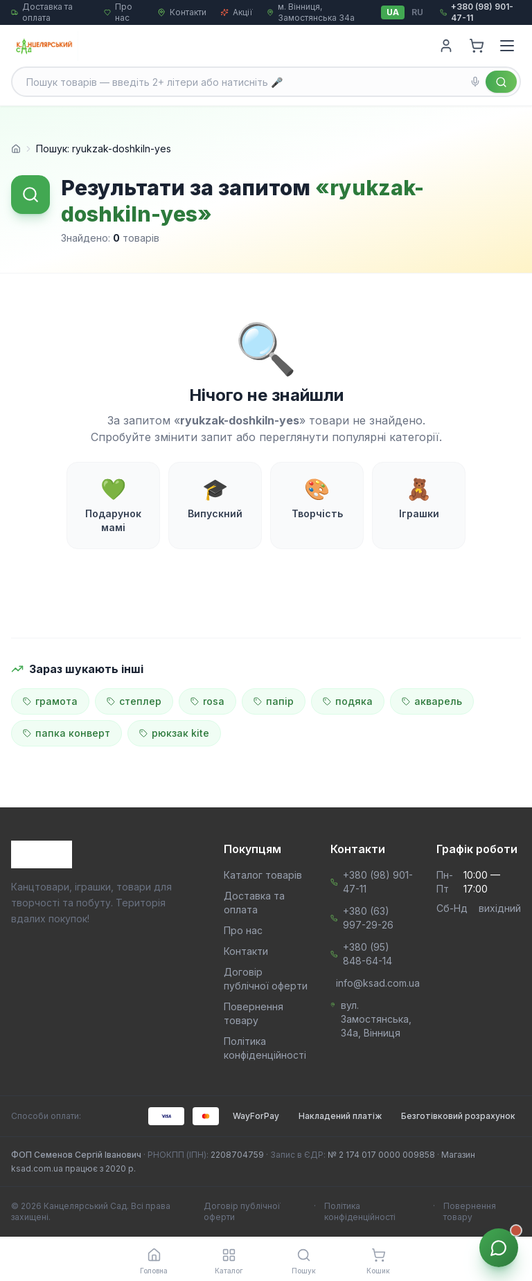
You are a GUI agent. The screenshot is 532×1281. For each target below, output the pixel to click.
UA (393, 12)
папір (274, 701)
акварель (432, 701)
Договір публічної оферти (242, 1211)
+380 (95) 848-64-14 (367, 954)
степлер (134, 701)
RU (417, 12)
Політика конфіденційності (360, 1211)
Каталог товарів (263, 875)
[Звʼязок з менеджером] (498, 1247)
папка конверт (66, 733)
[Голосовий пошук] (475, 82)
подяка (348, 701)
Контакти (181, 12)
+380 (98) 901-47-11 (378, 882)
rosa (207, 701)
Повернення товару (469, 1211)
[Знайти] (501, 82)
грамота (50, 701)
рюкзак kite (174, 733)
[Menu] (507, 46)
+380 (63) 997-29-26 (368, 918)
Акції (236, 12)
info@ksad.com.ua (378, 983)
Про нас (243, 930)
